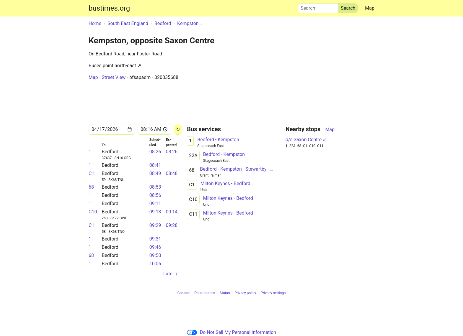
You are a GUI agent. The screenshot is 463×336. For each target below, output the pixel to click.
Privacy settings (273, 293)
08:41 (155, 165)
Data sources (204, 293)
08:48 (171, 173)
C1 (91, 173)
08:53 (155, 187)
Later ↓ (170, 273)
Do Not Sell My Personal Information (231, 332)
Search (318, 6)
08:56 (155, 195)
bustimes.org (109, 8)
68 (91, 187)
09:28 (171, 225)
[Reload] (178, 129)
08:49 (155, 173)
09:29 (155, 225)
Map (369, 8)
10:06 (155, 263)
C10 (93, 212)
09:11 (155, 203)
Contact (183, 293)
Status (225, 293)
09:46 (155, 247)
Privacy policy (245, 293)
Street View (113, 77)
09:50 (155, 255)
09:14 (171, 212)
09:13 (155, 212)
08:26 (155, 151)
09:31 (155, 239)
